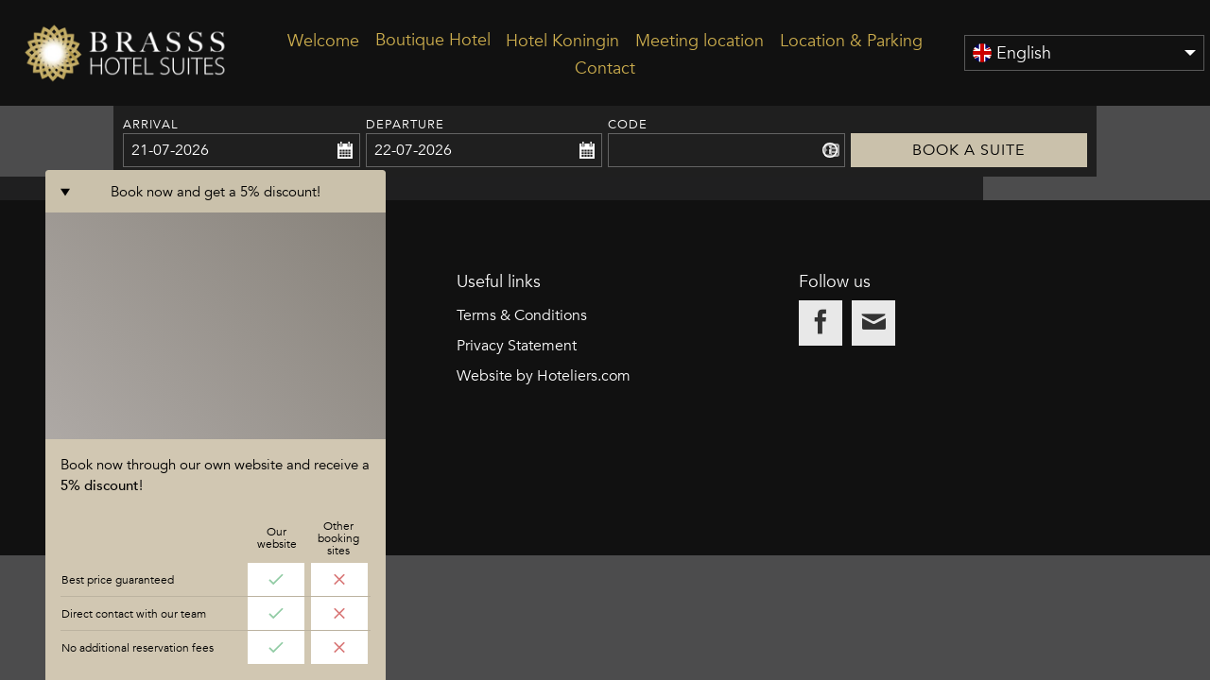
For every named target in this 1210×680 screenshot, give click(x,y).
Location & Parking (851, 40)
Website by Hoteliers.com (544, 500)
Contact (605, 67)
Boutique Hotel (433, 39)
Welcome (323, 40)
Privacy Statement (517, 470)
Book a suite (969, 124)
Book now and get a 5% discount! (216, 656)
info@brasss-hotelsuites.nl (199, 530)
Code (628, 124)
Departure (405, 124)
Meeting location (699, 40)
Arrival (151, 124)
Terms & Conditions (522, 440)
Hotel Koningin (562, 40)
